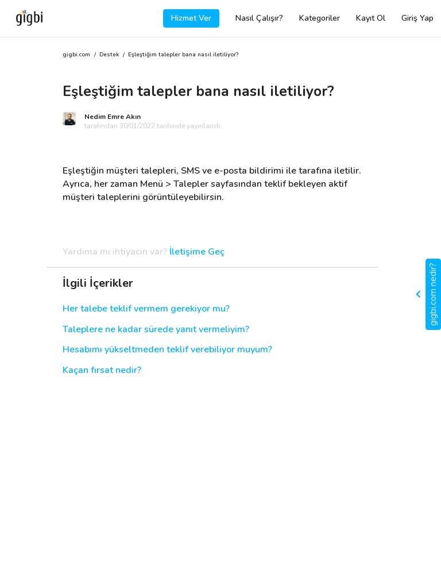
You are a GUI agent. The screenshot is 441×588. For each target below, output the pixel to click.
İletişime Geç (197, 252)
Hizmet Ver (191, 18)
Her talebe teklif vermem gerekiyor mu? (146, 309)
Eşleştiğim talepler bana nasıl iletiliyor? (183, 55)
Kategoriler (319, 18)
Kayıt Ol (370, 18)
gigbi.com (76, 55)
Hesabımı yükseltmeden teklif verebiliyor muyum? (167, 350)
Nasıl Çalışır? (259, 18)
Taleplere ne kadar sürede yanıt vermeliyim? (156, 330)
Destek (109, 55)
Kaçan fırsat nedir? (102, 370)
